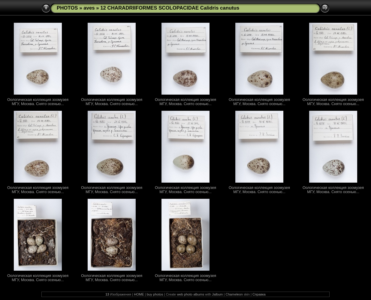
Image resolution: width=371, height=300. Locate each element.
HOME (139, 294)
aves (89, 8)
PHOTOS (67, 8)
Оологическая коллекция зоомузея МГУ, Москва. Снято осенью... (37, 102)
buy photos (155, 294)
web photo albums (190, 294)
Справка (259, 294)
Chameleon (234, 294)
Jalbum (217, 294)
